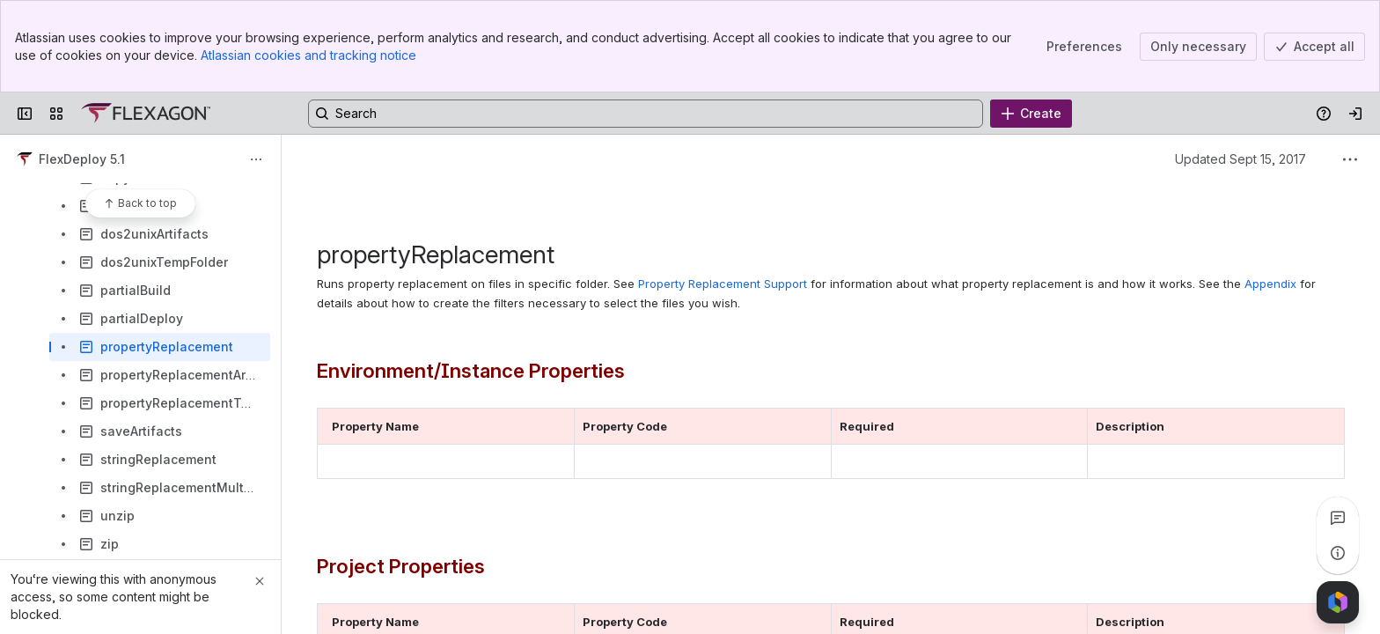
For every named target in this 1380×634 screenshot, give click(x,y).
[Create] (1031, 114)
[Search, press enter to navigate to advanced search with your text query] (645, 114)
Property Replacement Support (722, 283)
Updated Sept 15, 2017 (1240, 158)
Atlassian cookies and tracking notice (308, 55)
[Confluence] (145, 114)
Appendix (1270, 283)
